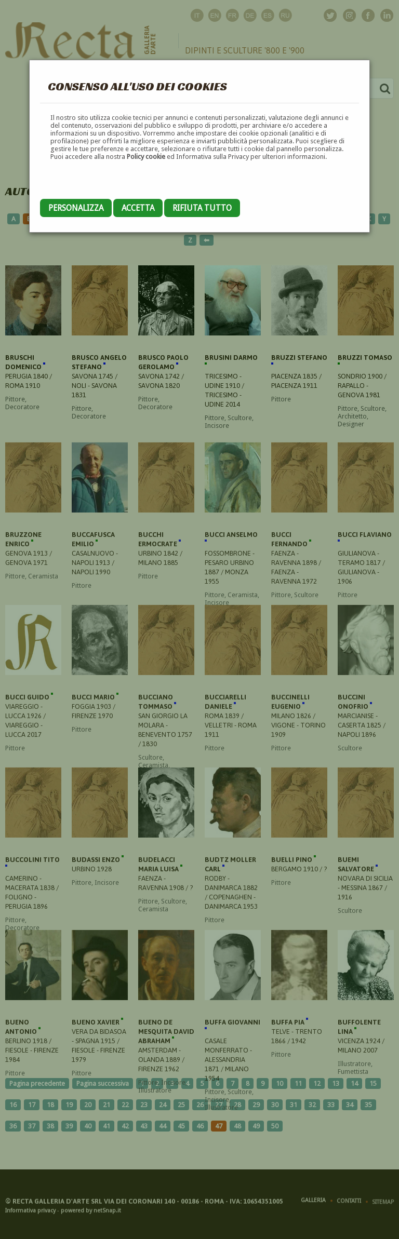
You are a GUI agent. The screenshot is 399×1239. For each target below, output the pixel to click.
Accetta (138, 208)
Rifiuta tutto (202, 208)
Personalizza (75, 208)
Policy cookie (146, 156)
